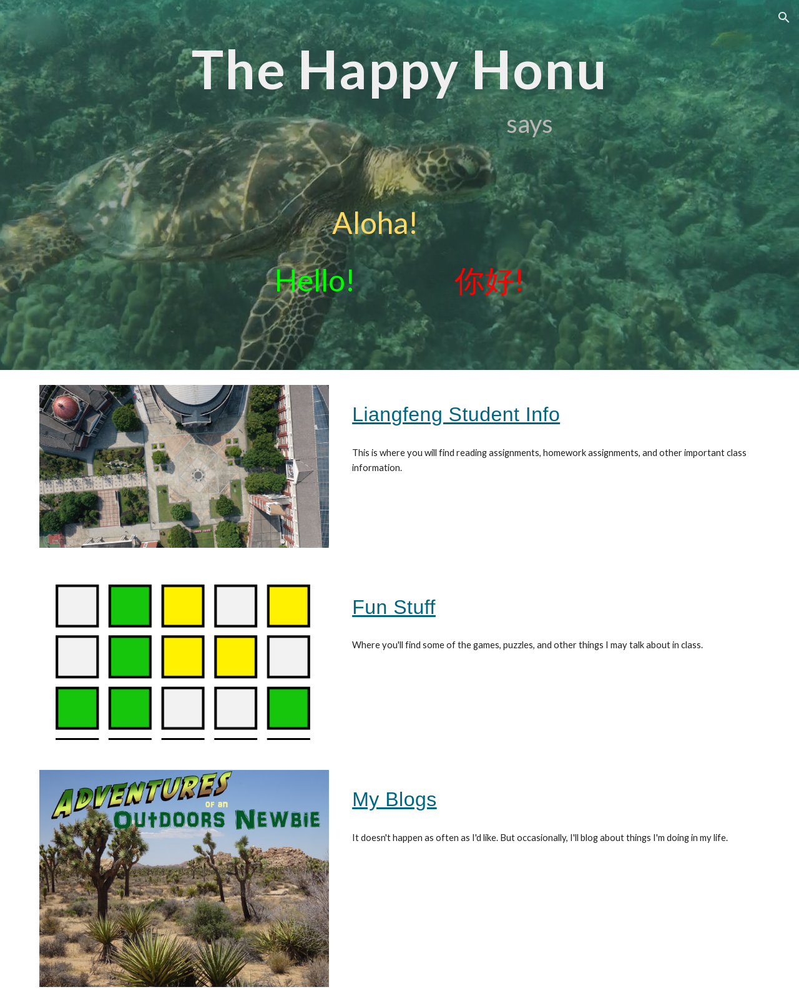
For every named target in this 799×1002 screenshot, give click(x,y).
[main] (399, 185)
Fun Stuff (394, 607)
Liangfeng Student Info (456, 414)
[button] (784, 17)
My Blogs (394, 799)
